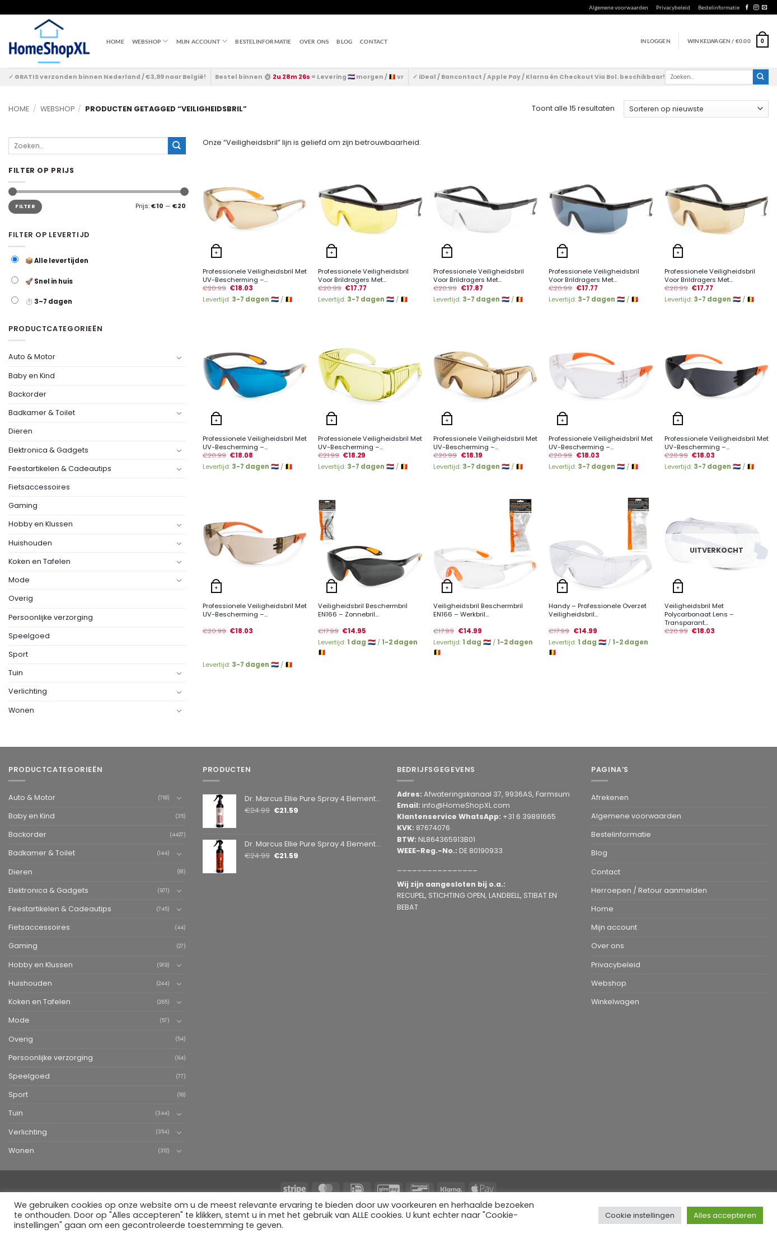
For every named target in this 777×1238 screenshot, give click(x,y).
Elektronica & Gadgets (48, 449)
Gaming (23, 505)
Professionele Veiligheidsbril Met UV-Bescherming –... (255, 275)
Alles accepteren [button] (725, 1215)
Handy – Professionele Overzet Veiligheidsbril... (598, 610)
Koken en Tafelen (39, 561)
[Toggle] (179, 357)
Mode (19, 580)
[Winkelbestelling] (696, 108)
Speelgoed (29, 635)
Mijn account (202, 41)
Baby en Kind (31, 375)
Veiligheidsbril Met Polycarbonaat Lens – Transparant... (699, 614)
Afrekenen (610, 797)
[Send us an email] (764, 7)
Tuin (15, 672)
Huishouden (30, 542)
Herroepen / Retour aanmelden (649, 890)
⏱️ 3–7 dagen (41, 301)
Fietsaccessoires (39, 487)
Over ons (314, 41)
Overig (20, 598)
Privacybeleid (673, 7)
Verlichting (27, 691)
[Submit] (761, 76)
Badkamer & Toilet (41, 412)
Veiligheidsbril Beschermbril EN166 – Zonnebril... (363, 610)
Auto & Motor (31, 356)
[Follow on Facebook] (747, 7)
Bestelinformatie (718, 7)
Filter (25, 206)
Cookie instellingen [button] (640, 1215)
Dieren (20, 431)
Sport (18, 654)
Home (115, 41)
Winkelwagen (615, 1001)
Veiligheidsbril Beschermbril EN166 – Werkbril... (478, 610)
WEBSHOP (150, 41)
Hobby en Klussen (40, 524)
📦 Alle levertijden (49, 260)
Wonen (21, 709)
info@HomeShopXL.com (466, 805)
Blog (344, 41)
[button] (728, 40)
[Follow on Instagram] (756, 7)
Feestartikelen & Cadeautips (59, 468)
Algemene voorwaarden (618, 7)
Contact (373, 41)
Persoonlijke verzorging (50, 617)
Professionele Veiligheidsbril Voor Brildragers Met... (363, 275)
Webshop (57, 109)
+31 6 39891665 (529, 816)
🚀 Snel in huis (42, 281)
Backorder (27, 394)
